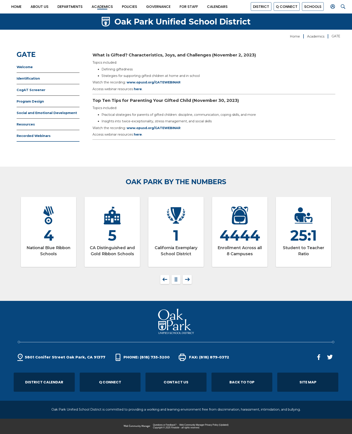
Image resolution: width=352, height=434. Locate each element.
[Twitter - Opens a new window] (329, 357)
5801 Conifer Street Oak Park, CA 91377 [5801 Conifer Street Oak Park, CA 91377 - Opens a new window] (65, 357)
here (138, 89)
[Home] (16, 6)
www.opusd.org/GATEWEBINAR (153, 128)
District (260, 6)
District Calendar (44, 382)
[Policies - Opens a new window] (129, 6)
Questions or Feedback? (164, 425)
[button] (312, 6)
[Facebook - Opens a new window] (318, 357)
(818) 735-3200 (155, 357)
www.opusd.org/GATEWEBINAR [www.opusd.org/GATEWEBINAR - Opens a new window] (153, 82)
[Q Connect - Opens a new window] (286, 6)
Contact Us (176, 382)
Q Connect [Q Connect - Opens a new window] (110, 382)
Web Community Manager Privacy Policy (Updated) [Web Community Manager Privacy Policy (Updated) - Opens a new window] (204, 425)
